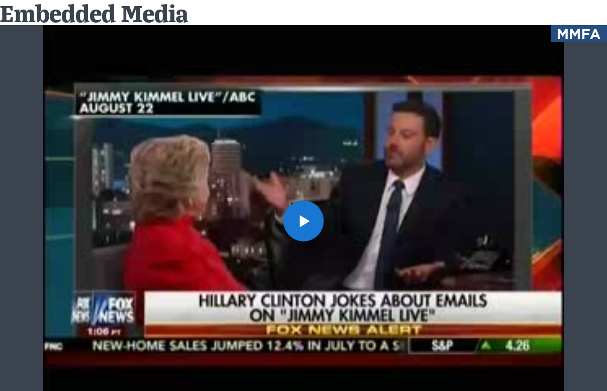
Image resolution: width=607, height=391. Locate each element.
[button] (304, 221)
